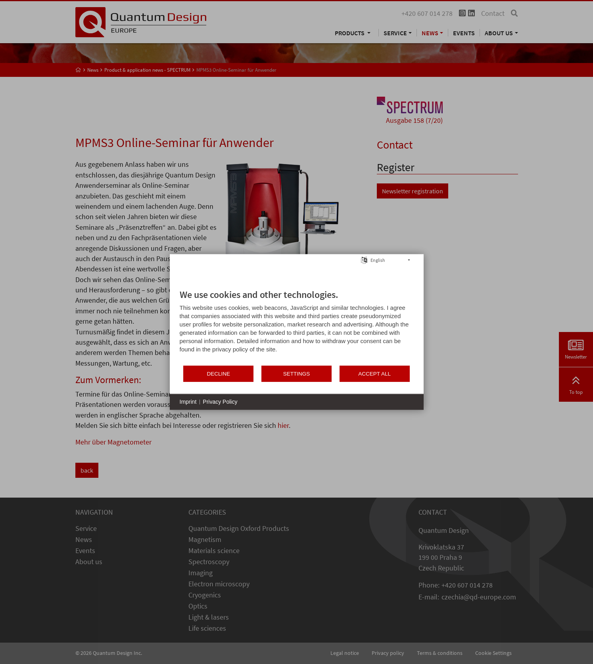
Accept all (374, 373)
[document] (297, 327)
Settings (296, 373)
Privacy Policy (220, 402)
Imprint (188, 402)
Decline (218, 373)
